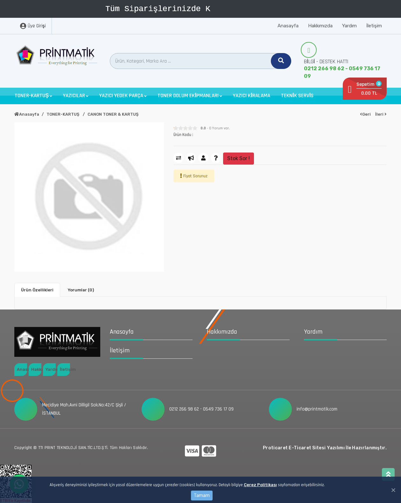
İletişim (374, 26)
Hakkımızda (320, 26)
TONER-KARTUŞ (63, 114)
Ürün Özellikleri (37, 290)
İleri (381, 114)
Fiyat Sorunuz (195, 176)
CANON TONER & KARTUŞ (113, 114)
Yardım (349, 26)
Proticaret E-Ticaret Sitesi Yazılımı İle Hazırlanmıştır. (325, 448)
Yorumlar (81, 290)
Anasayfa (288, 26)
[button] (33, 96)
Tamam (202, 495)
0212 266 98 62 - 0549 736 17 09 (342, 72)
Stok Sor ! (238, 158)
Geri (365, 114)
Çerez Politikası (260, 484)
